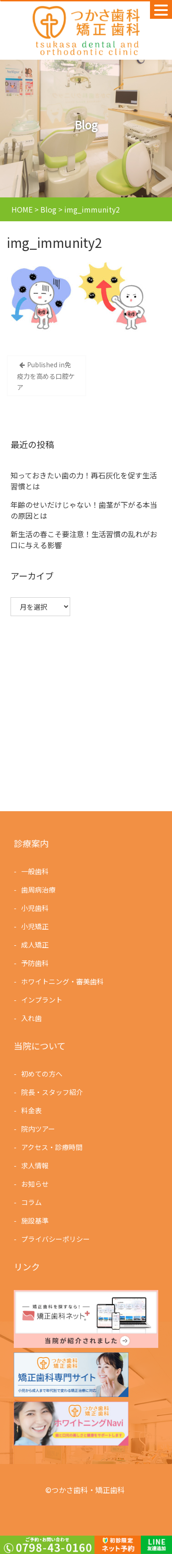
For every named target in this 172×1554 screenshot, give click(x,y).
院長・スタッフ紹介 (52, 1093)
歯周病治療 (39, 890)
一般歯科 (36, 872)
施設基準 (36, 1219)
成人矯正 (36, 944)
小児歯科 (36, 908)
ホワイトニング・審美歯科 (62, 980)
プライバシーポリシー (56, 1237)
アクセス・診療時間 (52, 1147)
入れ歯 (32, 1016)
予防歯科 (36, 962)
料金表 (32, 1111)
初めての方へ (42, 1075)
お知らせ (36, 1183)
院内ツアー (39, 1129)
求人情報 (36, 1165)
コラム (32, 1201)
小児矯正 (36, 926)
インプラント (42, 998)
